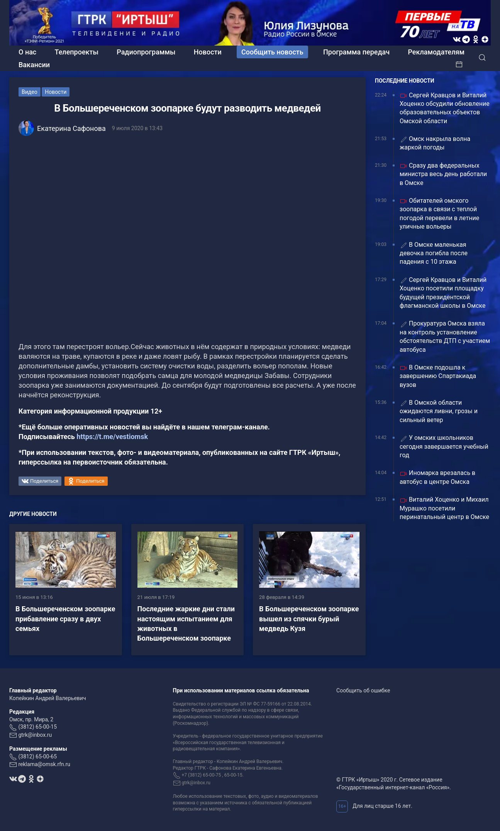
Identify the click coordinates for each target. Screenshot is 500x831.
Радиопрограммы (146, 52)
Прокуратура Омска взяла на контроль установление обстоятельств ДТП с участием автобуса (445, 336)
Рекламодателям (436, 52)
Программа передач (356, 52)
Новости (208, 52)
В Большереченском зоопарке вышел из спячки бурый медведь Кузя (309, 618)
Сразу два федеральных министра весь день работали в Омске (443, 174)
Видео (29, 92)
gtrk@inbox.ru (35, 735)
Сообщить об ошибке (363, 690)
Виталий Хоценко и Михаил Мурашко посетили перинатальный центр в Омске (444, 508)
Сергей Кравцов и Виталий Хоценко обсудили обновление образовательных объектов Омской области (445, 108)
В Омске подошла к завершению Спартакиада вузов (438, 376)
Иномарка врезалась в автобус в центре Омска (437, 477)
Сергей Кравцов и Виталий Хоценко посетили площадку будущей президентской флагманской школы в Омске (443, 292)
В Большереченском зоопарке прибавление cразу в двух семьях (65, 618)
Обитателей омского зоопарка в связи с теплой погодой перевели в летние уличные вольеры (439, 213)
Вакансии (34, 65)
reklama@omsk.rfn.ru (44, 764)
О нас (27, 52)
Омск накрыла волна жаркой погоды (435, 143)
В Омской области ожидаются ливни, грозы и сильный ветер (439, 411)
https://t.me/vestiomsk (112, 436)
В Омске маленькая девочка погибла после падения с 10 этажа (434, 253)
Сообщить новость (272, 52)
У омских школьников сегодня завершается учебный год (444, 446)
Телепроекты (76, 52)
